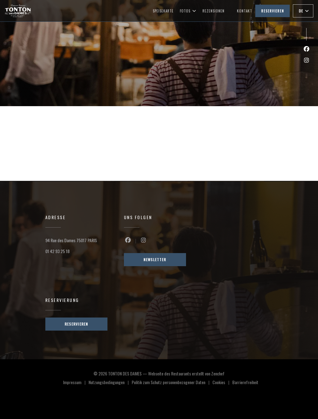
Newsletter (154, 259)
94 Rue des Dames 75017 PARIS (71, 240)
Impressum (76, 383)
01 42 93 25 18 (57, 251)
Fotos (188, 10)
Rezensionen (213, 10)
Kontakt (244, 10)
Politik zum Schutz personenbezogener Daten (172, 383)
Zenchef (218, 373)
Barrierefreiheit (245, 383)
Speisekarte (163, 10)
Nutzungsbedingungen (110, 383)
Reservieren (272, 10)
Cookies (222, 383)
